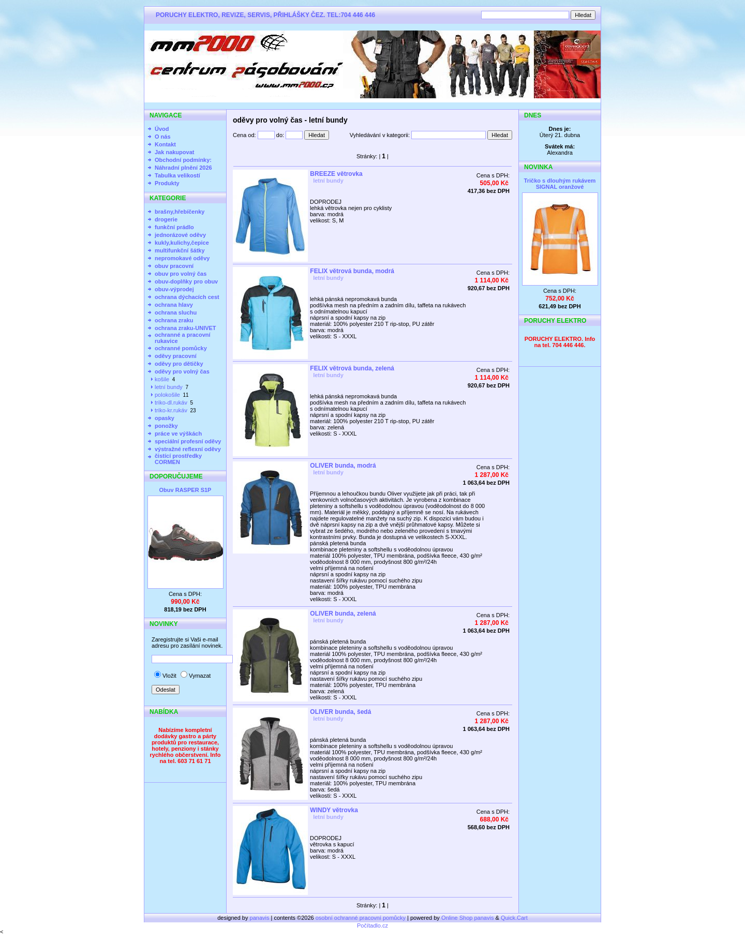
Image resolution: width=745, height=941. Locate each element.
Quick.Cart (514, 918)
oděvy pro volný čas (182, 371)
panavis (260, 918)
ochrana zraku (174, 320)
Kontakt (165, 144)
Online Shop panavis (467, 918)
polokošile (167, 395)
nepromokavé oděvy (182, 258)
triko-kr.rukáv (171, 410)
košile (162, 379)
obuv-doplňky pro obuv (186, 281)
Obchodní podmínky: (183, 160)
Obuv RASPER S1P (185, 490)
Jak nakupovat (174, 152)
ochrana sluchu (176, 312)
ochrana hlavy (174, 305)
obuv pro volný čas (180, 274)
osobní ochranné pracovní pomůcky (361, 918)
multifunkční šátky (180, 250)
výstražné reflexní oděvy (188, 449)
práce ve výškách (178, 433)
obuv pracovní (174, 266)
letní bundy (169, 387)
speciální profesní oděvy (188, 441)
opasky (164, 418)
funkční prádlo (174, 227)
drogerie (166, 219)
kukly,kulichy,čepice (182, 243)
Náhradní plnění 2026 (183, 168)
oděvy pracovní (176, 356)
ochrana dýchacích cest (187, 297)
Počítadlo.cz (372, 925)
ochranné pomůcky (181, 348)
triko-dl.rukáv (171, 402)
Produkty (167, 183)
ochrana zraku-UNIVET (185, 328)
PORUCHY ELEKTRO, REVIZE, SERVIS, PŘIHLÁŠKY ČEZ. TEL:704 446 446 (265, 15)
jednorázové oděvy (180, 235)
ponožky (166, 426)
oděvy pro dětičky (179, 364)
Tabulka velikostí (177, 175)
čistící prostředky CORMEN (178, 459)
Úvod (162, 129)
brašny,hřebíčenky (179, 211)
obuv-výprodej (174, 289)
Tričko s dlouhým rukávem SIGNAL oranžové (560, 183)
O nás (163, 136)
